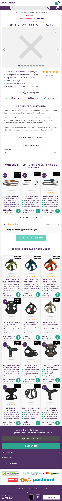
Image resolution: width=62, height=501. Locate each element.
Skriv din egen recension (31, 238)
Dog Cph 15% (38, 18)
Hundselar (31, 12)
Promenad (23, 12)
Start (16, 12)
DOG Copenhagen (38, 22)
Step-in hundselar (41, 12)
